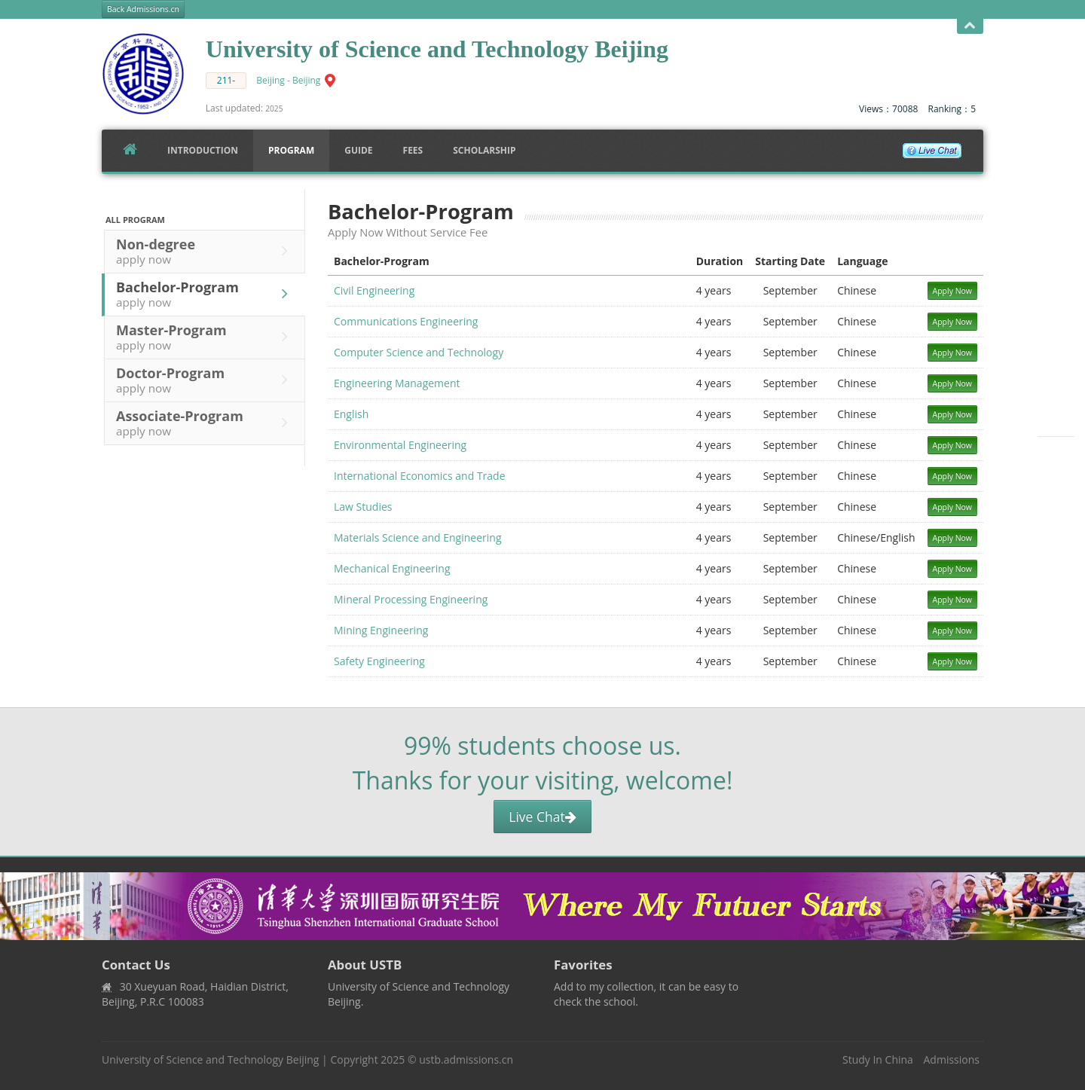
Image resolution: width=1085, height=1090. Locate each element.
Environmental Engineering (400, 445)
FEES (413, 150)
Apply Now (953, 290)
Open (970, 26)
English (351, 414)
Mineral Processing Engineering (410, 599)
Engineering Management (397, 383)
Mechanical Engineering (392, 568)
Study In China (877, 1059)
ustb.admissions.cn (466, 1059)
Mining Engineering (381, 630)
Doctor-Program (205, 379)
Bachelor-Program (205, 294)
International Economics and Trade (420, 476)
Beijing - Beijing (288, 80)
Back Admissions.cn (143, 9)
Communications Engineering (406, 321)
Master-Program (205, 337)
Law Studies (363, 506)
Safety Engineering (379, 661)
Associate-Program (205, 422)
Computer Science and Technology (418, 352)
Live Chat (542, 817)
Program (291, 150)
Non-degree (205, 251)
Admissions (952, 1059)
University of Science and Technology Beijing (210, 1059)
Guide (358, 150)
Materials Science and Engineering (418, 537)
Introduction (202, 150)
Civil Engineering (374, 290)
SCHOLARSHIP (484, 150)
